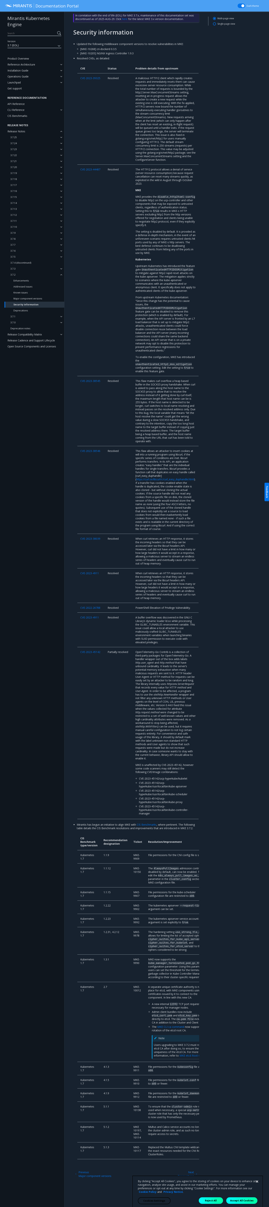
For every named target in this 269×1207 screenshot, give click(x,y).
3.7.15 (13, 197)
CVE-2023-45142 (90, 652)
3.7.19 (13, 173)
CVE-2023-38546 (90, 451)
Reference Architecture (21, 64)
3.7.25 (13, 137)
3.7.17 (13, 185)
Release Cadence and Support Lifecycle (31, 340)
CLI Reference (15, 110)
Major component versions (27, 298)
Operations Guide (18, 76)
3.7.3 (13, 268)
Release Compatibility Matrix (24, 334)
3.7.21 (13, 161)
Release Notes (16, 131)
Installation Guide (17, 70)
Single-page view (226, 23)
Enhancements (21, 280)
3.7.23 (13, 149)
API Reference (16, 104)
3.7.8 (13, 238)
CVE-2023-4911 (89, 573)
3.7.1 (13, 316)
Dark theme (253, 5)
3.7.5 (13, 256)
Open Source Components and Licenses (31, 346)
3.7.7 (13, 244)
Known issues (20, 292)
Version (11, 41)
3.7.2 (13, 274)
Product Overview (18, 58)
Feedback (267, 492)
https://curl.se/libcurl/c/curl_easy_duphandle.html (165, 479)
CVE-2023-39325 (90, 78)
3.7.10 (13, 226)
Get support (14, 88)
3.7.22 (13, 155)
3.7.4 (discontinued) (20, 262)
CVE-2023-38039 (90, 538)
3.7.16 (13, 191)
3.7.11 (13, 221)
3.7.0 (13, 322)
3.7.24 (13, 143)
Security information (25, 304)
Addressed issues (22, 286)
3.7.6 (13, 250)
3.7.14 (13, 203)
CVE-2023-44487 (90, 169)
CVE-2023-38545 (90, 381)
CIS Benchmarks (17, 116)
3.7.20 (13, 167)
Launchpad (14, 82)
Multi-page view (225, 18)
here (124, 19)
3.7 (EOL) (34, 46)
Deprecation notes (20, 328)
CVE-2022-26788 (90, 607)
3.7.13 (13, 209)
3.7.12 (13, 215)
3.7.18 (13, 179)
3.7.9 (13, 232)
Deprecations (20, 310)
